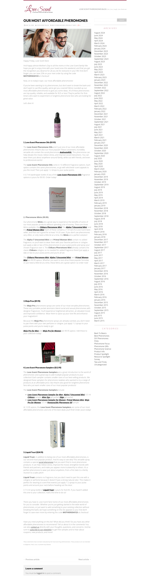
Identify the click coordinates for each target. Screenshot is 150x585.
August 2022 (99, 93)
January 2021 (99, 142)
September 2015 (101, 310)
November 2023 (101, 53)
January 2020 (99, 174)
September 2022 (101, 90)
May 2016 (98, 289)
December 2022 (101, 82)
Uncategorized (100, 364)
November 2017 (101, 242)
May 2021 (98, 132)
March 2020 (99, 169)
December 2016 (101, 271)
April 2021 (98, 135)
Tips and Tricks (100, 362)
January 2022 (99, 111)
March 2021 (99, 137)
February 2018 (100, 234)
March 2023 (99, 74)
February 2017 (100, 265)
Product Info (71, 25)
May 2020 (98, 163)
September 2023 (101, 59)
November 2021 (101, 116)
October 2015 (100, 307)
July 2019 (98, 190)
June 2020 (98, 161)
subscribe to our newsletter (41, 529)
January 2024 (99, 48)
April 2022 (98, 103)
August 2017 (99, 250)
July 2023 (98, 64)
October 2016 (100, 276)
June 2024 (98, 35)
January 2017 (99, 268)
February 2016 (100, 297)
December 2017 (101, 239)
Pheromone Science (102, 349)
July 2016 (98, 284)
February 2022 (100, 108)
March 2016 (99, 294)
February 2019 (100, 203)
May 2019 (98, 195)
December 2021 (101, 114)
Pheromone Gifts (101, 346)
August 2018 (99, 218)
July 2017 (98, 252)
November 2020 (101, 148)
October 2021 (100, 119)
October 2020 (100, 150)
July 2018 (98, 221)
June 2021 (98, 129)
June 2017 (98, 255)
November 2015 (101, 305)
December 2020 (101, 145)
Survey (97, 359)
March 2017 (99, 263)
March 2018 (99, 232)
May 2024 (98, 38)
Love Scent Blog (42, 25)
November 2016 (101, 273)
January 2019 (99, 205)
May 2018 (98, 226)
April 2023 (98, 72)
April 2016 (98, 292)
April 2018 (98, 229)
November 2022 (101, 85)
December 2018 (101, 208)
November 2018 (101, 211)
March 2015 (99, 320)
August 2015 (99, 313)
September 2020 (101, 153)
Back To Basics (100, 333)
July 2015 (98, 315)
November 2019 (101, 179)
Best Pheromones (58, 25)
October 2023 (100, 56)
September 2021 (101, 122)
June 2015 (98, 318)
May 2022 (98, 101)
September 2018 (101, 216)
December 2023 (101, 51)
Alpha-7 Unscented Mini (74, 394)
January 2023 (99, 80)
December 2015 (101, 302)
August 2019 (99, 187)
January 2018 (99, 237)
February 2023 (100, 77)
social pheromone (46, 462)
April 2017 (98, 260)
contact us (35, 527)
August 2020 (99, 156)
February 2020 (100, 171)
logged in (40, 573)
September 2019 (101, 184)
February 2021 (100, 140)
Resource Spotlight (102, 356)
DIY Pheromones (101, 338)
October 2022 (100, 87)
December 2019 (101, 177)
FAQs (96, 341)
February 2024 (100, 46)
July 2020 (98, 158)
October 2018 (100, 213)
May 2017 (98, 258)
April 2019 (98, 197)
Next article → (85, 559)
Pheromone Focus (102, 343)
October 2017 (100, 245)
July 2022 (98, 95)
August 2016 (99, 281)
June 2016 (98, 286)
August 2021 (99, 124)
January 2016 (99, 300)
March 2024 (99, 43)
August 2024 (99, 32)
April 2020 (98, 166)
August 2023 (99, 61)
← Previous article (31, 559)
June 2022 (98, 98)
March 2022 (99, 106)
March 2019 (99, 200)
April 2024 (98, 40)
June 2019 (98, 192)
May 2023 (98, 69)
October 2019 (100, 182)
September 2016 (101, 279)
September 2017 (101, 247)
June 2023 (98, 67)
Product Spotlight (101, 354)
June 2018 (98, 224)
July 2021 (98, 127)
